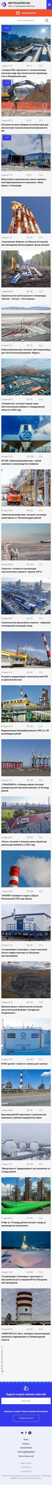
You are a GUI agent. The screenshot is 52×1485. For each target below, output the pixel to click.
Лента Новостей (26, 1456)
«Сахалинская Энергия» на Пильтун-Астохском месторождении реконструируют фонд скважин (25, 243)
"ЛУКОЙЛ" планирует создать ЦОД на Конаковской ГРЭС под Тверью (19, 897)
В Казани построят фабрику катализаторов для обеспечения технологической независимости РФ (24, 127)
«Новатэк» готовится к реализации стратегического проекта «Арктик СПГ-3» (21, 570)
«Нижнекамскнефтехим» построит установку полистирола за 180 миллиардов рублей (23, 516)
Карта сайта (26, 1463)
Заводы (26, 1444)
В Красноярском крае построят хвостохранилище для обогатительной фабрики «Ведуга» (26, 351)
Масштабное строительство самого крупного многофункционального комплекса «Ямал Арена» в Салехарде (23, 182)
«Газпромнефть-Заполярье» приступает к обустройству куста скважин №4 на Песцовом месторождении (24, 1279)
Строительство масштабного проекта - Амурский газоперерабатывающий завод (25, 624)
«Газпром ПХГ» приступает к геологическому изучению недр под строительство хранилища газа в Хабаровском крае (24, 73)
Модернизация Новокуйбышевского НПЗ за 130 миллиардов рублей (25, 732)
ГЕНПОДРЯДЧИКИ (26, 1452)
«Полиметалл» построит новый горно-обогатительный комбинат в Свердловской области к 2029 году (22, 406)
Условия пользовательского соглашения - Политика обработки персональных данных (26, 1477)
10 (2, 1371)
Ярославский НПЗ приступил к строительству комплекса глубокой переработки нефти (23, 1116)
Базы (26, 1439)
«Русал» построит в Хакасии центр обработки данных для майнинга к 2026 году (24, 843)
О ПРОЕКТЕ (26, 1467)
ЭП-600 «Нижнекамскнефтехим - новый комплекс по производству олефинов (21, 462)
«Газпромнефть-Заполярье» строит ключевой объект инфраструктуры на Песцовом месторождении (24, 952)
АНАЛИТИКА (26, 1448)
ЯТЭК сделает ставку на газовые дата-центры (24, 1064)
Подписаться (26, 1418)
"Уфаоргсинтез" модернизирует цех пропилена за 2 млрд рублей (25, 1170)
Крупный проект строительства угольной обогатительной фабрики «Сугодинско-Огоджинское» (21, 1009)
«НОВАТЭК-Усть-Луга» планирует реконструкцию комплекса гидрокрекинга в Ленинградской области (25, 1336)
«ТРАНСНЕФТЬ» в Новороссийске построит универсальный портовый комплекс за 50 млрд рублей (25, 787)
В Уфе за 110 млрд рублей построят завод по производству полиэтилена (23, 1224)
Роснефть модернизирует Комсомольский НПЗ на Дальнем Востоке (24, 678)
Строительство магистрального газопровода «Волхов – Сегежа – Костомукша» (23, 297)
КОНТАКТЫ (26, 1471)
